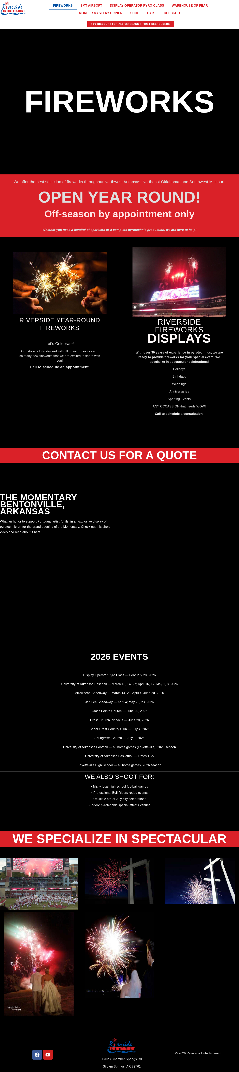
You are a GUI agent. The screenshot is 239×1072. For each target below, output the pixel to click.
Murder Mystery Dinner (100, 13)
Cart (151, 13)
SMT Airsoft (91, 5)
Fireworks (63, 5)
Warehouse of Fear (190, 5)
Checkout (173, 13)
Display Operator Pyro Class (137, 5)
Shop (134, 13)
